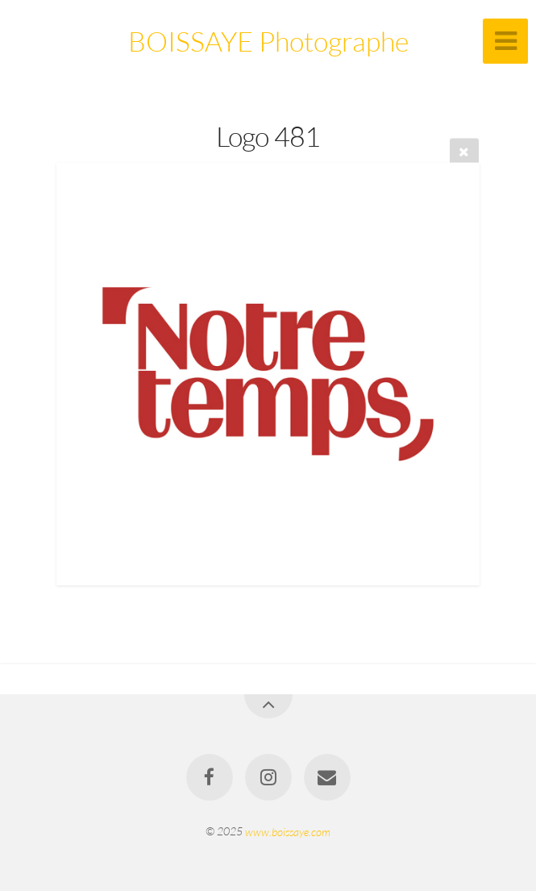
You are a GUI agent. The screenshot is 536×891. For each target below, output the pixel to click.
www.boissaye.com (287, 831)
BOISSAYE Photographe (268, 41)
